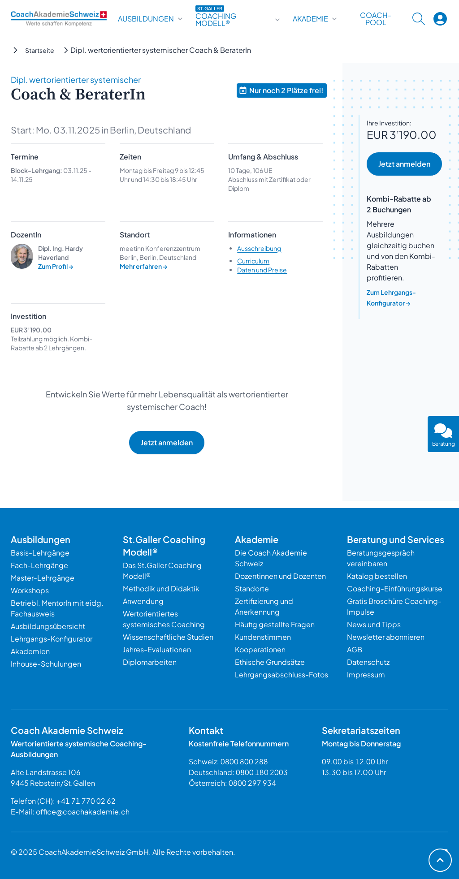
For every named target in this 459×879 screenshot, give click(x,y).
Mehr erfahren (144, 266)
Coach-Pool (375, 19)
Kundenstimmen (263, 637)
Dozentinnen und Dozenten (280, 576)
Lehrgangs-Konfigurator (51, 638)
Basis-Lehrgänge (40, 552)
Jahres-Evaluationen (157, 649)
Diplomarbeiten (150, 662)
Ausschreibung (259, 248)
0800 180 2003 (262, 772)
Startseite (39, 50)
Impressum (366, 674)
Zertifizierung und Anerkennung (264, 606)
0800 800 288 (244, 761)
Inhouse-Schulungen (46, 663)
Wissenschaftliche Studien (168, 637)
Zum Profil (56, 266)
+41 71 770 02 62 (86, 801)
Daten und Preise (262, 270)
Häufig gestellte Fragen (275, 624)
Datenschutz (368, 662)
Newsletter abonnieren (385, 637)
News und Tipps (374, 624)
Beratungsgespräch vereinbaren (381, 558)
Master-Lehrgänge (42, 577)
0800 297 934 (252, 783)
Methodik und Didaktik (161, 588)
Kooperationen (260, 649)
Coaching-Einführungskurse (394, 588)
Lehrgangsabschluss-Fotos (281, 674)
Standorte (252, 588)
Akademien (30, 651)
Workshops (30, 590)
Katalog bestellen (377, 576)
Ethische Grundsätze (270, 662)
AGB (354, 649)
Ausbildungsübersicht (48, 626)
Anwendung (143, 601)
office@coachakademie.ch (83, 811)
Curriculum (253, 261)
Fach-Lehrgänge (39, 565)
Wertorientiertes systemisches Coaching (164, 619)
